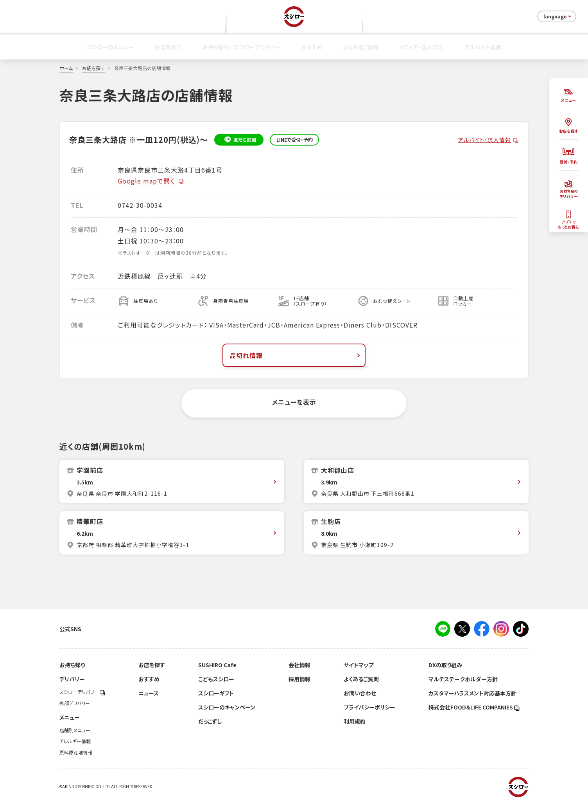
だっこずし (210, 721)
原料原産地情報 (75, 752)
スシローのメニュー (110, 47)
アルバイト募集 (482, 47)
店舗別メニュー (74, 730)
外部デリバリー (74, 703)
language (558, 16)
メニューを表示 (294, 402)
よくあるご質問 (360, 47)
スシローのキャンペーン (226, 707)
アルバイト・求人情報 (484, 140)
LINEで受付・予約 (294, 139)
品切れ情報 (295, 355)
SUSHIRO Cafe (217, 665)
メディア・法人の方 (421, 47)
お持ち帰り (72, 665)
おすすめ (311, 47)
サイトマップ (358, 665)
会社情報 (299, 665)
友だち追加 (239, 140)
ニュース (148, 693)
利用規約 (355, 721)
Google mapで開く (151, 180)
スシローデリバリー (82, 691)
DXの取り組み (445, 665)
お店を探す (168, 47)
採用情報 (299, 679)
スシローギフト (216, 693)
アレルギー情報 (75, 741)
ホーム (66, 68)
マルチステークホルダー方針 (463, 679)
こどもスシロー (216, 679)
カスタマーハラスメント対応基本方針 (472, 693)
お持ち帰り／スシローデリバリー (241, 47)
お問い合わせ (360, 693)
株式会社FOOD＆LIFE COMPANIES (474, 707)
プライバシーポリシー (369, 707)
